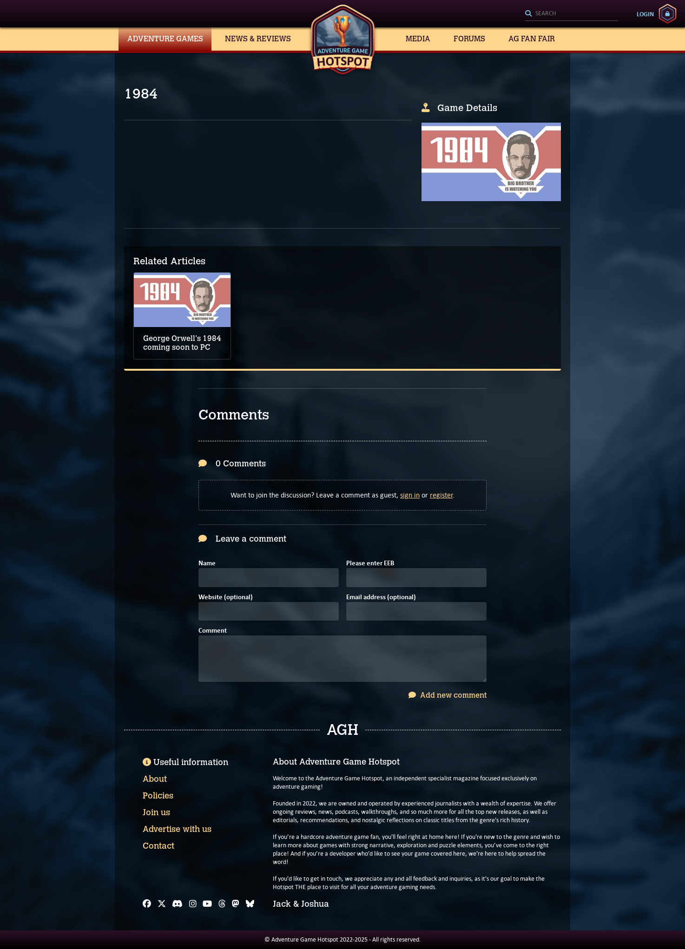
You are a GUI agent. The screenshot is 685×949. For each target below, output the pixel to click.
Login (645, 14)
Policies (158, 796)
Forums (469, 38)
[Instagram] (193, 904)
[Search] (571, 14)
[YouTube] (207, 904)
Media (418, 38)
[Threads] (222, 904)
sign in (410, 495)
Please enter (370, 564)
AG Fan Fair (531, 38)
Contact (158, 846)
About (155, 779)
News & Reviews (258, 38)
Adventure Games (165, 38)
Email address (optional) (381, 598)
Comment (212, 631)
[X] (162, 904)
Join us (156, 812)
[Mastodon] (235, 904)
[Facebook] (147, 904)
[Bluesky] (250, 904)
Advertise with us (177, 829)
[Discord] (177, 904)
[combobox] (571, 14)
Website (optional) (225, 598)
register (441, 495)
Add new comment (447, 695)
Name (207, 564)
